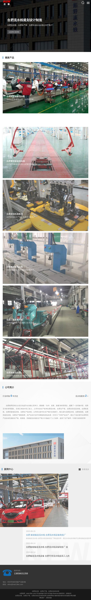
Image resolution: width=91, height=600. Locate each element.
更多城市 (60, 595)
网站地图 (73, 595)
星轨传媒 (49, 598)
